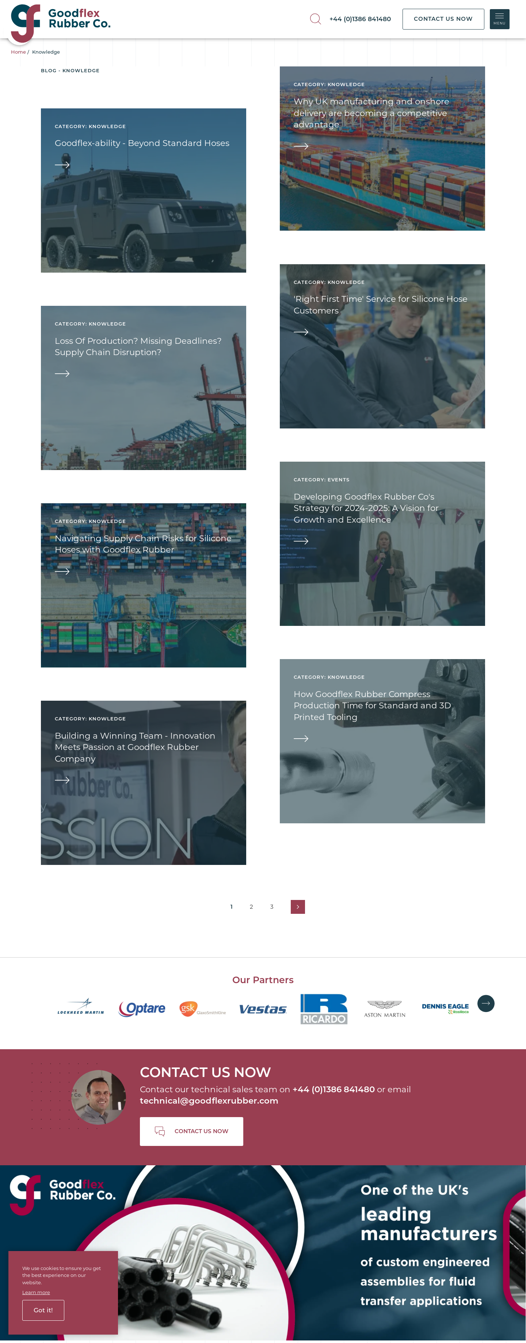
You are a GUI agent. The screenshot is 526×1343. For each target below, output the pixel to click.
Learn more (36, 1292)
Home (18, 52)
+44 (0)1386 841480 (360, 19)
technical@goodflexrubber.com (209, 1101)
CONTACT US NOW (443, 18)
